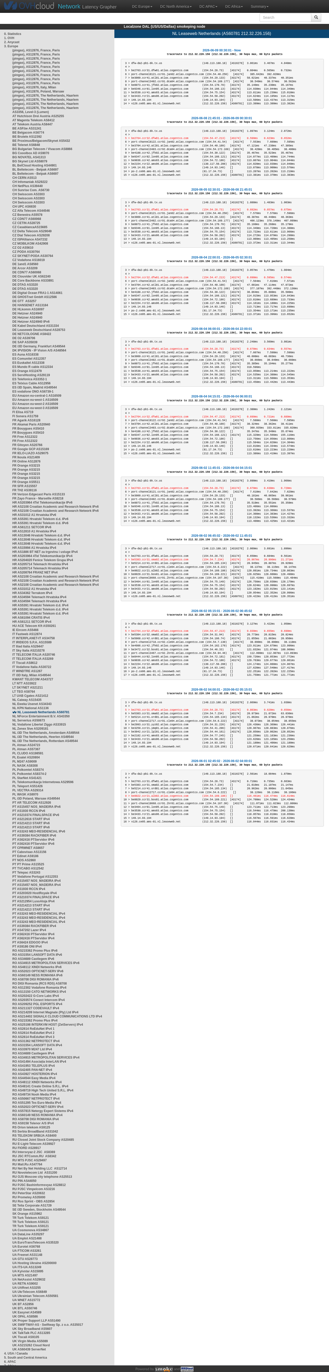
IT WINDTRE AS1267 (27, 671)
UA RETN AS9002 (25, 1283)
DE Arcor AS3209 (25, 268)
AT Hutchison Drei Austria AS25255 (38, 116)
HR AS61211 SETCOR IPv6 (31, 527)
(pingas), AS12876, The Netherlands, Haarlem (45, 95)
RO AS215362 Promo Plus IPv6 (35, 950)
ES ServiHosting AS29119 (31, 375)
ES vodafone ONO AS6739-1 (32, 391)
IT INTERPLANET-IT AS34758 (33, 638)
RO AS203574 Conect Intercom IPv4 (38, 1000)
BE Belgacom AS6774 (28, 132)
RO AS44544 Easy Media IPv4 (34, 1078)
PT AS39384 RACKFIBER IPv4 (34, 926)
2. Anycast (12, 42)
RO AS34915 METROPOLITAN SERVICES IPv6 (45, 963)
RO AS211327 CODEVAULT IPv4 (35, 1008)
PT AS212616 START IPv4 (31, 819)
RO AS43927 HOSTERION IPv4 (34, 1074)
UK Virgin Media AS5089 (30, 1341)
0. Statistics (12, 34)
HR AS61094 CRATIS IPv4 (31, 617)
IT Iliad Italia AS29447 (28, 646)
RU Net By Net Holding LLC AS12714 (39, 1168)
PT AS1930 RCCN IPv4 (28, 889)
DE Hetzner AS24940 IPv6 (31, 321)
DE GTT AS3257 (24, 301)
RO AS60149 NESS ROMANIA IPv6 (37, 975)
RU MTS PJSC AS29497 (29, 1160)
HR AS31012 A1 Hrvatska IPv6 (34, 515)
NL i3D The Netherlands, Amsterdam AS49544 (45, 733)
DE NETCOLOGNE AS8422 (31, 334)
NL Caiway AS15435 (26, 700)
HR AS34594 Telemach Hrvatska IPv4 (39, 597)
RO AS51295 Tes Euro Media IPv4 (36, 1103)
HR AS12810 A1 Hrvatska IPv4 (34, 531)
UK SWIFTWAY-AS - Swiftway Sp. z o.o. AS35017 (47, 1325)
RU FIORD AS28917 (26, 1148)
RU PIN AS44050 (24, 1181)
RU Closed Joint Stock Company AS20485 (43, 1140)
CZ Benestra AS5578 (27, 215)
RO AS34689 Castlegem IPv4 (33, 1053)
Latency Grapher (87, 6)
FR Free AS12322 (25, 437)
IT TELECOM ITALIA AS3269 (32, 659)
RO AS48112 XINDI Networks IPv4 (37, 1082)
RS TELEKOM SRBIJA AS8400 (34, 1135)
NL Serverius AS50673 (28, 720)
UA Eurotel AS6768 (26, 1246)
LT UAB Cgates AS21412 (30, 696)
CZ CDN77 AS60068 (26, 219)
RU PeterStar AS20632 (28, 1193)
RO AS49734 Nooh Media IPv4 (34, 1094)
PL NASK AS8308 (25, 765)
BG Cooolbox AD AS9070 (30, 153)
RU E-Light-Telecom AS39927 (33, 1144)
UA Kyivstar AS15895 (27, 1271)
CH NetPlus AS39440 (27, 186)
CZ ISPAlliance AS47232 (30, 239)
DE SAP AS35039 (24, 342)
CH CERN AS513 (24, 178)
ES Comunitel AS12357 (29, 358)
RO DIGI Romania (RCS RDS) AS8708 (39, 983)
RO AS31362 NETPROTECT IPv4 (36, 1041)
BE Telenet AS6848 (26, 145)
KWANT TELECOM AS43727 (32, 679)
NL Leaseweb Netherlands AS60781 (43, 712)
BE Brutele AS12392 (27, 136)
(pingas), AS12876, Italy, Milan (34, 87)
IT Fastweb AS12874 (27, 634)
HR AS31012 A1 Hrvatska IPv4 (34, 589)
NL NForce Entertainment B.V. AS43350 (41, 716)
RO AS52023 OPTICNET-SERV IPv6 (37, 971)
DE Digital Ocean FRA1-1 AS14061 (37, 293)
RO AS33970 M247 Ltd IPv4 (32, 1049)
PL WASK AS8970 (25, 794)
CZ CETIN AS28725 (26, 223)
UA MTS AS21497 (25, 1275)
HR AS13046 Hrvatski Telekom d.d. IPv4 (41, 535)
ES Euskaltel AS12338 (28, 363)
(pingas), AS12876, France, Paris (36, 50)
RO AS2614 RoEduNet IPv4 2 (33, 1033)
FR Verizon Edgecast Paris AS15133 (38, 494)
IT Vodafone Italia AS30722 (31, 667)
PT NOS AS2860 (24, 860)
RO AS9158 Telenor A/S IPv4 (33, 1123)
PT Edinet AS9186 (25, 856)
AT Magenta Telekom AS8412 (33, 120)
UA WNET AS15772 (26, 1300)
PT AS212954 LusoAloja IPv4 (33, 901)
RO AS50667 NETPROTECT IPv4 (36, 1098)
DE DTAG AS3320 (25, 284)
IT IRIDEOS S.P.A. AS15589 (32, 642)
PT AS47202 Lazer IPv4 (29, 930)
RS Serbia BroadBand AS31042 (35, 1131)
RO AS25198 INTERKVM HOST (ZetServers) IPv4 (47, 1024)
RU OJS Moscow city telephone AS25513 (42, 1177)
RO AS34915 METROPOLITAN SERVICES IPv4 (45, 1057)
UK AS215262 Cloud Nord (31, 1345)
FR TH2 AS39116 (24, 490)
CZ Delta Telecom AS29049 (32, 231)
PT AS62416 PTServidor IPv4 (33, 934)
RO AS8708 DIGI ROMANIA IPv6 (35, 979)
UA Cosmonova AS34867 (30, 1230)
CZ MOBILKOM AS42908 (30, 243)
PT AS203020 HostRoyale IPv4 (34, 893)
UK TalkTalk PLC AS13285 (31, 1333)
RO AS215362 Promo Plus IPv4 (35, 1020)
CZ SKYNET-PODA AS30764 (32, 256)
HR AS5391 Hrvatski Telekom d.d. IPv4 (40, 605)
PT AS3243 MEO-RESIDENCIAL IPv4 (38, 913)
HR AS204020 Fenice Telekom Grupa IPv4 (42, 560)
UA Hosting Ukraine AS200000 (34, 1263)
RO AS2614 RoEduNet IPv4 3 (33, 1037)
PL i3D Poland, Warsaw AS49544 (36, 798)
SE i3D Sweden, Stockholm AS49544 (39, 1209)
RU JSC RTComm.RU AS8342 (34, 1156)
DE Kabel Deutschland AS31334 (35, 326)
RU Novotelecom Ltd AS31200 (34, 1172)
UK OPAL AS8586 (25, 1316)
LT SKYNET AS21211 (27, 687)
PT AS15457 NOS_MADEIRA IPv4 (36, 881)
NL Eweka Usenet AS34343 (32, 704)
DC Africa (234, 6)
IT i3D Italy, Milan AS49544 (31, 675)
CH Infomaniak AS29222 (30, 182)
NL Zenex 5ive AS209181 (30, 728)
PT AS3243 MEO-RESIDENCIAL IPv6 (38, 831)
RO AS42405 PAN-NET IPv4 (32, 1070)
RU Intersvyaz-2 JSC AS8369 (33, 1152)
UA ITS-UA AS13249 (26, 1267)
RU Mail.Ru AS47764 (27, 1164)
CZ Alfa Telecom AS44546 (31, 210)
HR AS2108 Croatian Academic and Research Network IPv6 (55, 506)
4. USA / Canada (16, 1353)
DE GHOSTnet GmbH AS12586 (34, 297)
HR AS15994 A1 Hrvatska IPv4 (34, 548)
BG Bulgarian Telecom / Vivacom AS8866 (42, 149)
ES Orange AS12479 (27, 371)
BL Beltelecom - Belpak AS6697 (35, 169)
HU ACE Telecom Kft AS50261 (34, 626)
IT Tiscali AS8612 (24, 663)
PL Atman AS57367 (26, 749)
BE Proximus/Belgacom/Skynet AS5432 (41, 141)
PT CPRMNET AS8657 (28, 848)
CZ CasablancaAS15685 (29, 227)
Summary (260, 6)
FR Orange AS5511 (26, 482)
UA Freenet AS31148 (27, 1255)
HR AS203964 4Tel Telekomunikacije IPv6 (42, 502)
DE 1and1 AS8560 (25, 264)
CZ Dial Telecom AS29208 (31, 235)
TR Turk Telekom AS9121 (30, 1218)
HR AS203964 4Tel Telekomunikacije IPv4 (42, 556)
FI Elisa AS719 (22, 412)
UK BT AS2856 (23, 1304)
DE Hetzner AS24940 (27, 313)
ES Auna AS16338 (25, 354)
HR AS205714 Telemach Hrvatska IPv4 (40, 564)
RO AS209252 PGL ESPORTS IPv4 (37, 1004)
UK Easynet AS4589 (26, 1312)
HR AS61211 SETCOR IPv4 (31, 622)
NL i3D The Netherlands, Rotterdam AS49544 (45, 741)
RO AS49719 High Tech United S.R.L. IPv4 (42, 1090)
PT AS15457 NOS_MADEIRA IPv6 (36, 807)
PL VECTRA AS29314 (27, 790)
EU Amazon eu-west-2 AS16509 (35, 404)
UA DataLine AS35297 (28, 1234)
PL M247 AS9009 (24, 761)
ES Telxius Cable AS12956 (31, 383)
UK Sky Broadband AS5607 (32, 1329)
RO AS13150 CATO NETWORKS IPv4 (39, 992)
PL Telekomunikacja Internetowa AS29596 (43, 782)
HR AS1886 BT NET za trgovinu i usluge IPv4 (45, 552)
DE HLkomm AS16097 (28, 309)
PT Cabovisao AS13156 (29, 852)
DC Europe (142, 6)
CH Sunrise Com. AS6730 (30, 190)
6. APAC (10, 1362)
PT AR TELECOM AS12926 (31, 802)
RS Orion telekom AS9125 (31, 1127)
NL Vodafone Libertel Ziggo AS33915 (39, 724)
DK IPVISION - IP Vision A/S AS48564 (39, 350)
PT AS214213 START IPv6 (31, 823)
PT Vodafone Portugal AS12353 (35, 876)
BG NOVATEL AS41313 (29, 157)
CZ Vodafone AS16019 (28, 260)
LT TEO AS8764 (23, 691)
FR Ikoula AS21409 (26, 457)
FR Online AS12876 (26, 461)
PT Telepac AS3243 (26, 872)
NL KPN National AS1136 (30, 708)
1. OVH (9, 38)
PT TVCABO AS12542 (28, 868)
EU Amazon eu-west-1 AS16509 (35, 400)
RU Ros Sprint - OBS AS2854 (33, 1201)
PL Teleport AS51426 (27, 786)
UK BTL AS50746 (24, 1308)
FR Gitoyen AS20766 (27, 445)
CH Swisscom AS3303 (28, 194)
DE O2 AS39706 (23, 338)
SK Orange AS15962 (27, 1214)
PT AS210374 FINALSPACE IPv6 (35, 815)
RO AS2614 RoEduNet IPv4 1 (33, 1029)
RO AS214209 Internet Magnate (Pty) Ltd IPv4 (45, 1012)
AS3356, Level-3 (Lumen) (30, 112)
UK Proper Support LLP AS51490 (36, 1320)
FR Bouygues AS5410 (28, 428)
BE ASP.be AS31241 (26, 128)
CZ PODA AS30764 (26, 252)
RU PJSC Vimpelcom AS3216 (33, 1189)
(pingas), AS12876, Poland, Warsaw (38, 91)
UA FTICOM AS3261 (26, 1251)
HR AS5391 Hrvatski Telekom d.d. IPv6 (40, 519)
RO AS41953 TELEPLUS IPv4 (33, 1066)
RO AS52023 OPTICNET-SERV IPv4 (37, 1107)
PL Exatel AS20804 (26, 757)
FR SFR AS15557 (24, 486)
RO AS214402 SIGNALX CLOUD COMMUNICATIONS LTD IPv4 (57, 1016)
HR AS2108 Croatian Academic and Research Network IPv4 (55, 576)
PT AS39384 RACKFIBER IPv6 (34, 835)
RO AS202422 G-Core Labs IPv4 (35, 996)
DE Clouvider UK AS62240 (31, 276)
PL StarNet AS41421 (27, 778)
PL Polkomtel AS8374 (28, 770)
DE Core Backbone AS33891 (33, 280)
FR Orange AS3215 (26, 465)
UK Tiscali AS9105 (25, 1337)
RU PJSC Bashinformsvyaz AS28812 (39, 1185)
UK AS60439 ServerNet (29, 1349)
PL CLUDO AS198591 (27, 753)
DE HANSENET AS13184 (30, 305)
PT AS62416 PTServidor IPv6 (33, 839)
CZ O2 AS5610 (22, 247)
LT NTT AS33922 (24, 683)
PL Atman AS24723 (26, 745)
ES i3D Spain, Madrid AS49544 (34, 387)
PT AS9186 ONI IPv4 (27, 946)
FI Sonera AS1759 (25, 416)
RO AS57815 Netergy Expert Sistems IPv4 (42, 1111)
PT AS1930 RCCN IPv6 (28, 811)
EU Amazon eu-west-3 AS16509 (35, 408)
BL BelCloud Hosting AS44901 (34, 165)
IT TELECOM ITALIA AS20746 (33, 654)
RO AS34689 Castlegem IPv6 (33, 959)
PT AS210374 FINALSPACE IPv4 (35, 897)
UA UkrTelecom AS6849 (29, 1292)
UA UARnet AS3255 (26, 1288)
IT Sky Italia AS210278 (28, 650)
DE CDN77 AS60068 (26, 272)
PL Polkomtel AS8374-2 (29, 774)
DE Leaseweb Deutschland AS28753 (38, 330)
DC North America (176, 6)
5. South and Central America (25, 1357)
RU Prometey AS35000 (28, 1197)
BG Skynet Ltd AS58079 (29, 161)
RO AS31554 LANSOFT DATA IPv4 (37, 1045)
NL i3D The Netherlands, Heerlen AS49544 (43, 737)
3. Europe (11, 46)
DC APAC (208, 6)
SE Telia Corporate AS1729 (32, 1205)
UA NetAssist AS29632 (28, 1279)
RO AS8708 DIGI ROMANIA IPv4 (35, 1119)
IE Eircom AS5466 (25, 630)
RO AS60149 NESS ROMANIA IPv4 (37, 1115)
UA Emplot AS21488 (27, 1238)
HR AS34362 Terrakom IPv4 (32, 593)
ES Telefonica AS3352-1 (29, 379)
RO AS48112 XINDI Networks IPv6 (37, 967)
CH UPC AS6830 (24, 206)
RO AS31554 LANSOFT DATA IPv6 (37, 955)
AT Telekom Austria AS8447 (32, 124)
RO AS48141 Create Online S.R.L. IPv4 (40, 1086)
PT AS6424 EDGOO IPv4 (30, 942)
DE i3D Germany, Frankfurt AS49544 (38, 346)
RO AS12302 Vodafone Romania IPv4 (39, 987)
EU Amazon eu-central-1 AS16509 (36, 395)
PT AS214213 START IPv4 (31, 905)
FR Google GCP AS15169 (30, 449)
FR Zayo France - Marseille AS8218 (37, 498)
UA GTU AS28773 (25, 1259)
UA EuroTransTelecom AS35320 (35, 1242)
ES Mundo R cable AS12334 (32, 367)
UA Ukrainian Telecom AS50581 (35, 1296)
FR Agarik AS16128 (26, 420)
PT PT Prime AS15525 (28, 864)
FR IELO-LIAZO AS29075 (30, 453)
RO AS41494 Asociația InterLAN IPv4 (39, 1061)
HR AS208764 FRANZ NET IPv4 (35, 572)
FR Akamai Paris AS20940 (31, 424)
